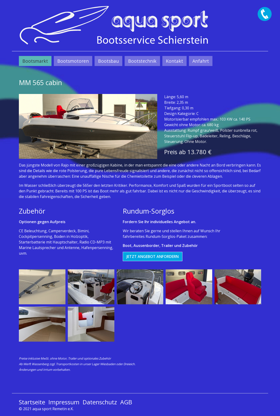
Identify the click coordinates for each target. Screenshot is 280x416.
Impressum (63, 402)
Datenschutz (100, 402)
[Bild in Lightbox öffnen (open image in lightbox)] (88, 126)
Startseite (32, 402)
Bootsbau (108, 61)
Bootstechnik (142, 61)
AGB (126, 402)
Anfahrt (200, 61)
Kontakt (174, 61)
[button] (152, 256)
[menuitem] (35, 61)
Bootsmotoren (73, 61)
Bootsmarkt (35, 61)
